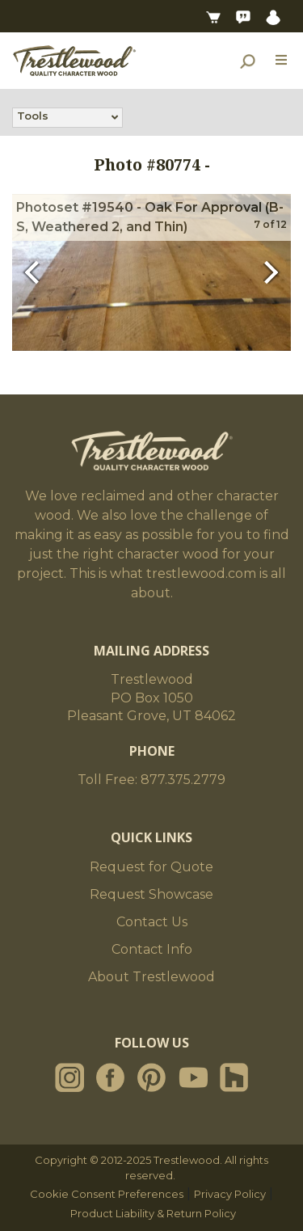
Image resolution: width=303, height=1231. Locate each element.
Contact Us (151, 922)
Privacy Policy (230, 1193)
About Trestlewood (151, 976)
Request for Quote (151, 867)
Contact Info (152, 949)
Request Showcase (151, 894)
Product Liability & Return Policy (153, 1213)
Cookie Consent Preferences (106, 1193)
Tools (32, 117)
